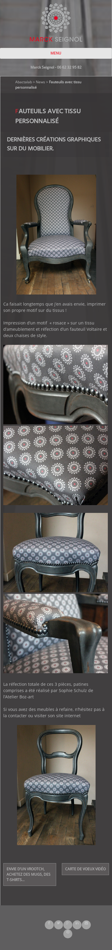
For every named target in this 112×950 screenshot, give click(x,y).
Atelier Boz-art (19, 697)
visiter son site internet (57, 715)
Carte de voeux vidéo (85, 869)
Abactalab (23, 81)
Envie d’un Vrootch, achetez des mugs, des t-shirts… (28, 874)
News (40, 81)
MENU (55, 53)
